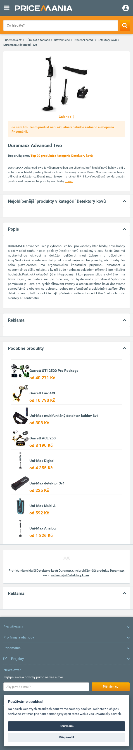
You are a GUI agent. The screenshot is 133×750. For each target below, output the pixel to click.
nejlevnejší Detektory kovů (70, 575)
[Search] (125, 25)
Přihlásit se (110, 686)
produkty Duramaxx (110, 570)
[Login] (126, 8)
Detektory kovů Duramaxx (54, 570)
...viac (69, 181)
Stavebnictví (62, 40)
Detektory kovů (107, 40)
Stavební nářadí (83, 40)
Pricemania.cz (12, 40)
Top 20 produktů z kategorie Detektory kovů (62, 155)
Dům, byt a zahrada (38, 40)
